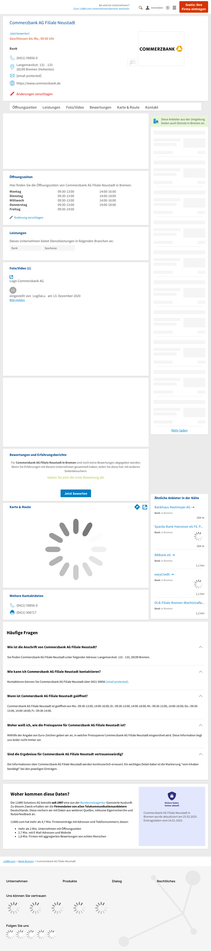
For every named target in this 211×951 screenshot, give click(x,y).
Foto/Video (75, 107)
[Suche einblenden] (142, 7)
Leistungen (51, 107)
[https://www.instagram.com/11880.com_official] (20, 934)
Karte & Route (128, 107)
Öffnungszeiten (24, 107)
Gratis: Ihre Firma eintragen (194, 6)
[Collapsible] (201, 647)
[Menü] (176, 7)
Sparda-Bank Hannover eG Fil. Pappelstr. (179, 526)
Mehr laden (179, 430)
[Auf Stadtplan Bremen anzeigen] (145, 507)
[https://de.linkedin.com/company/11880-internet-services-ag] (41, 934)
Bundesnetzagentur (93, 802)
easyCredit (162, 574)
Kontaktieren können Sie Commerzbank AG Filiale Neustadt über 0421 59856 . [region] (68, 682)
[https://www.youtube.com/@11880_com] (52, 934)
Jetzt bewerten (75, 493)
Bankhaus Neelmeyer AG (172, 507)
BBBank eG (162, 555)
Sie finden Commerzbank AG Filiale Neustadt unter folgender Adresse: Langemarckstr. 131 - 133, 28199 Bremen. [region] (78, 657)
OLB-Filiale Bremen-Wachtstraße (178, 602)
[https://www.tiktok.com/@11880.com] (31, 934)
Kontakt (151, 107)
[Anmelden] (156, 7)
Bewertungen (100, 107)
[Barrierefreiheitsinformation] (169, 7)
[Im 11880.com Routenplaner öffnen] (137, 506)
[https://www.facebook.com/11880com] (10, 934)
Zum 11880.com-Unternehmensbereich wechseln (101, 8)
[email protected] (117, 682)
